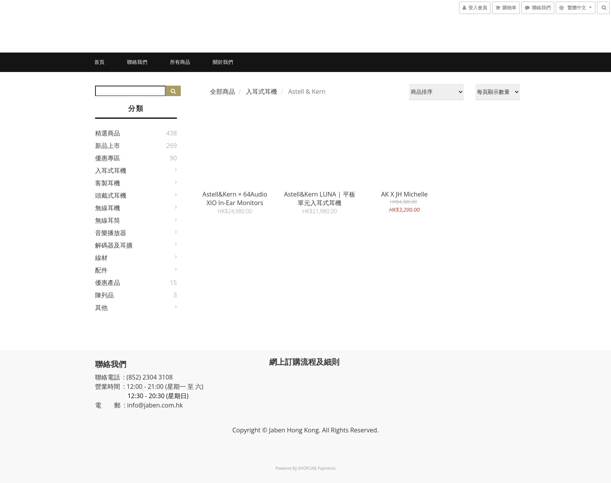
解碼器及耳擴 (113, 245)
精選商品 (107, 133)
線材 (101, 257)
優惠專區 (107, 158)
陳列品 (104, 295)
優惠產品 (107, 282)
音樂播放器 (110, 232)
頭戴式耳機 (110, 195)
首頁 (99, 61)
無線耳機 (107, 208)
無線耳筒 (107, 220)
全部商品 (222, 91)
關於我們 (223, 61)
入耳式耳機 (110, 170)
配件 (101, 270)
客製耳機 (107, 183)
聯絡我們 (137, 61)
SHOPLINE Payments (317, 468)
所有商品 (180, 61)
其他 (101, 307)
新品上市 (107, 145)
